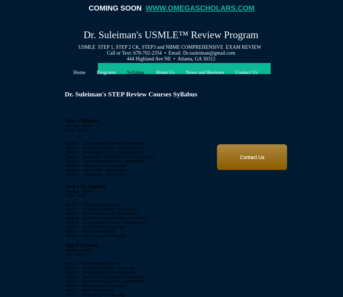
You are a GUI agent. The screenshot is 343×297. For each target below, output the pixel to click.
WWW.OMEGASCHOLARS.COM (200, 8)
